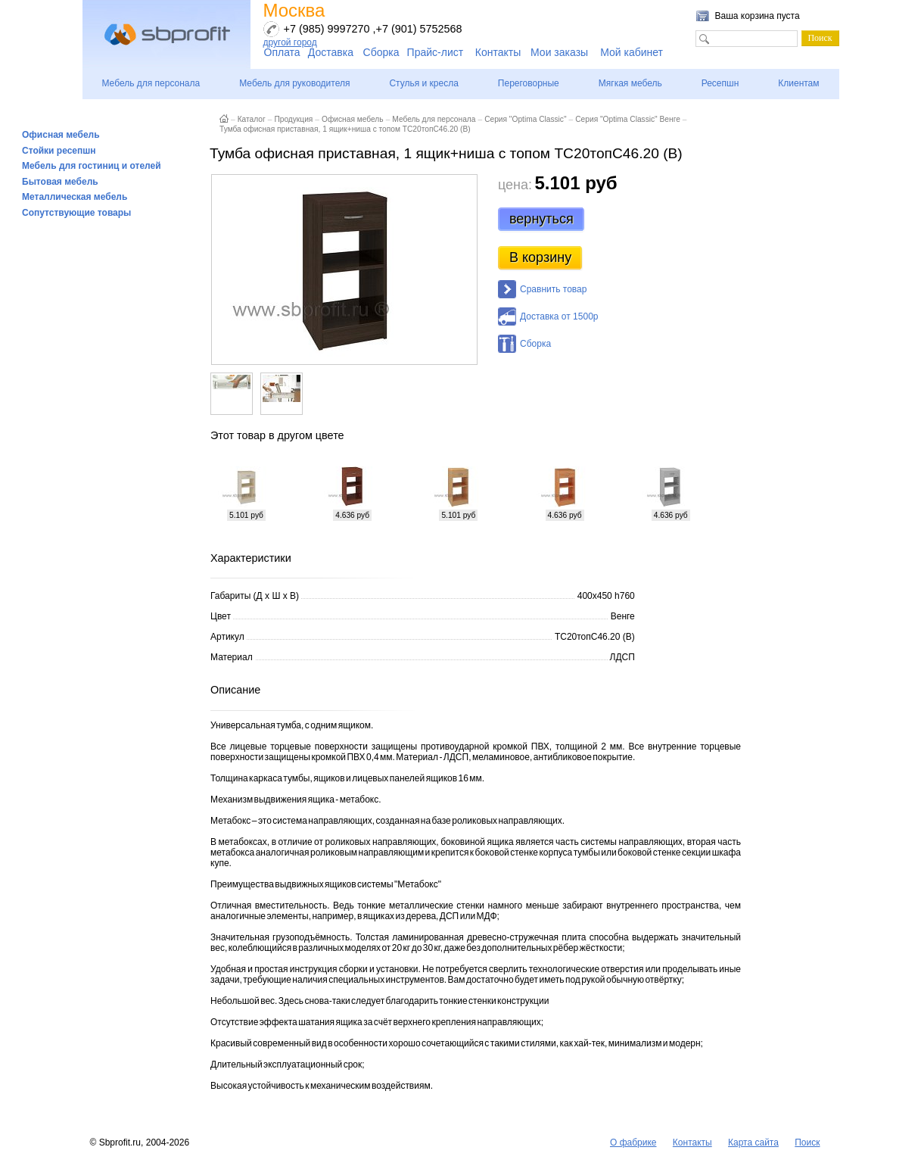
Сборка (381, 52)
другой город (290, 42)
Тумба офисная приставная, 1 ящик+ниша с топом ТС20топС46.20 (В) (345, 129)
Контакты (498, 52)
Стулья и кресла (423, 83)
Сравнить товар (553, 289)
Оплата (282, 52)
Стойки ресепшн (59, 150)
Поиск (807, 1142)
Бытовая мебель (60, 181)
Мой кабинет (631, 52)
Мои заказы (559, 52)
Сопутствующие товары (76, 212)
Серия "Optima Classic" (525, 119)
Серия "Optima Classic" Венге (627, 119)
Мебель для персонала (150, 83)
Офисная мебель (61, 134)
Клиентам (798, 83)
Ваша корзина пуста (757, 16)
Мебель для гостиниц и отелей (91, 166)
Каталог (252, 119)
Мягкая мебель (630, 83)
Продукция (293, 119)
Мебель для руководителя (294, 83)
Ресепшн (720, 83)
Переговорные (528, 83)
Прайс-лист (435, 52)
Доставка (330, 52)
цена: (515, 184)
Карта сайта (753, 1142)
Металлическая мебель (74, 197)
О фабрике (633, 1142)
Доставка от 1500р (559, 316)
